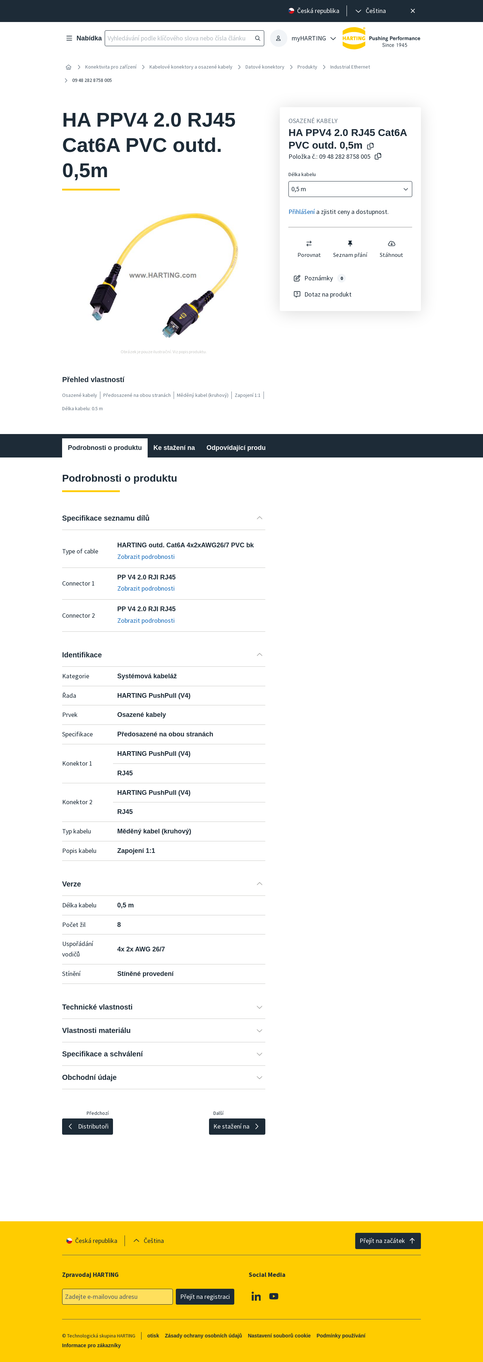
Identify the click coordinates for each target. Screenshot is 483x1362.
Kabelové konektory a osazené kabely (190, 66)
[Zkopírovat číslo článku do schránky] (376, 156)
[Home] (68, 67)
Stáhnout (391, 249)
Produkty (307, 66)
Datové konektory (264, 66)
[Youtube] (274, 1296)
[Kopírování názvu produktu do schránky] (369, 146)
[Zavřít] (413, 11)
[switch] (309, 244)
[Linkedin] (256, 1296)
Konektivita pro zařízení (110, 66)
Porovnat (309, 249)
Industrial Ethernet (350, 66)
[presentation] (370, 11)
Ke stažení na (174, 447)
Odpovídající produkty (240, 447)
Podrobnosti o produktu (105, 447)
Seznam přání (350, 249)
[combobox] (345, 189)
